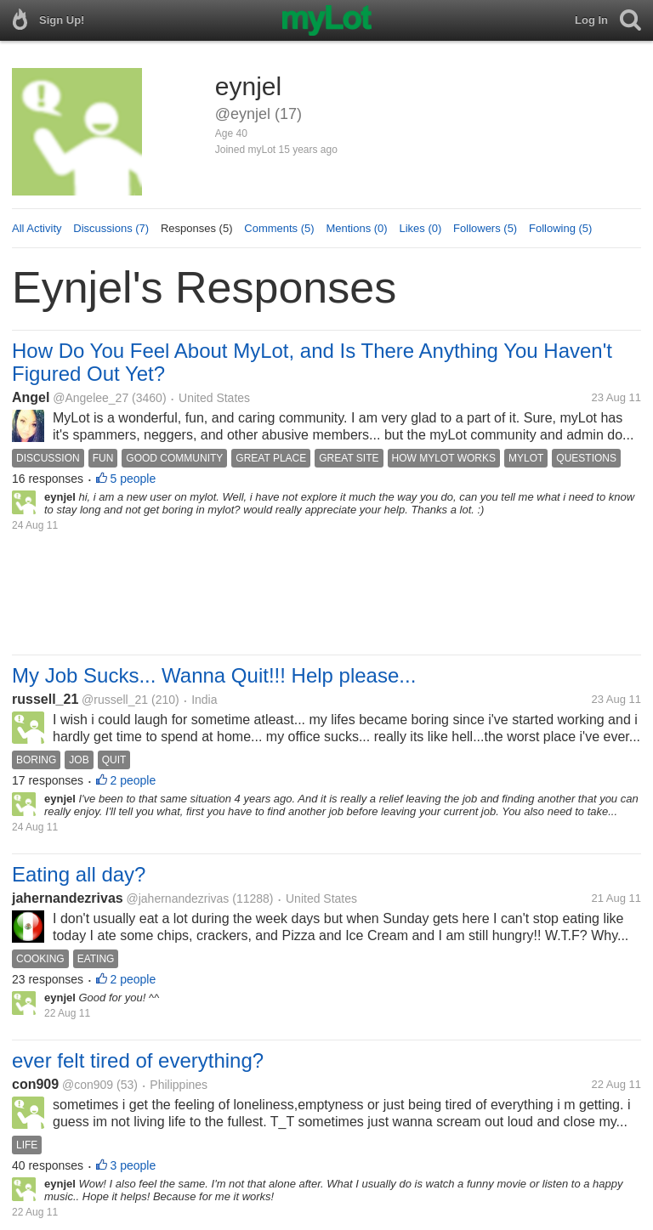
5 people (133, 478)
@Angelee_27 (90, 398)
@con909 (87, 1084)
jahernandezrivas (67, 898)
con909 (35, 1084)
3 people (133, 1165)
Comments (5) (279, 228)
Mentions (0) (356, 228)
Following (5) (560, 228)
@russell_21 (115, 699)
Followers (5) (485, 228)
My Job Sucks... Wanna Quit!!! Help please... (214, 675)
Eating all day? (78, 874)
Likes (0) (420, 228)
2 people (133, 780)
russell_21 (45, 699)
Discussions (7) (111, 228)
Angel (30, 397)
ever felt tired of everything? (138, 1060)
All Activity (37, 228)
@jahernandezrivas (178, 898)
